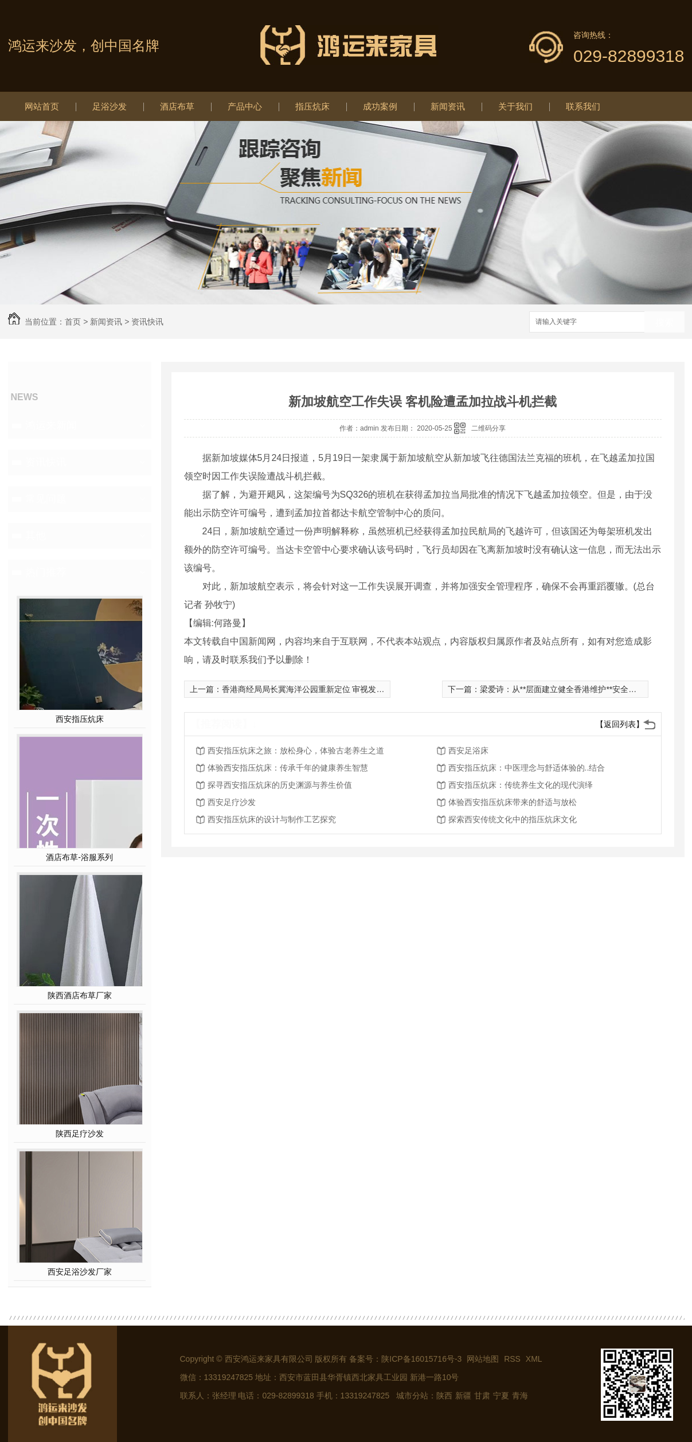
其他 (35, 535)
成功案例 (380, 106)
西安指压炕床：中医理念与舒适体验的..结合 (526, 767)
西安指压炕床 (80, 719)
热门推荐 (46, 572)
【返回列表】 (620, 724)
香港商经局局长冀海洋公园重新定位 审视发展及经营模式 (323, 689)
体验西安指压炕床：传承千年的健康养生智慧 (288, 767)
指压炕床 (312, 106)
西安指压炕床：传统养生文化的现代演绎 (520, 785)
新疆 (463, 1395)
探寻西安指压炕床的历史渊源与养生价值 (280, 785)
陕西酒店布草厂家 (80, 995)
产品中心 (245, 106)
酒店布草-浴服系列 (79, 857)
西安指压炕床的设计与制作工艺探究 (272, 819)
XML (534, 1358)
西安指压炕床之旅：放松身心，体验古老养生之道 (296, 750)
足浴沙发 (109, 106)
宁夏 (501, 1395)
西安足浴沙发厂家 (80, 1271)
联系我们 (583, 106)
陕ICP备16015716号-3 (421, 1358)
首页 (73, 321)
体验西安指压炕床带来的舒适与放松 (512, 802)
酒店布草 (177, 106)
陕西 (444, 1395)
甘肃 (482, 1395)
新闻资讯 (448, 106)
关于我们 (515, 106)
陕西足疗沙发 (80, 1133)
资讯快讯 (147, 321)
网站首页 (42, 106)
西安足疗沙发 (232, 802)
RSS (513, 1358)
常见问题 (46, 499)
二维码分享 (488, 428)
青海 (520, 1395)
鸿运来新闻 (51, 425)
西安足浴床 (468, 750)
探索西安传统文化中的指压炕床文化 (512, 819)
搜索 (664, 322)
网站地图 (483, 1358)
